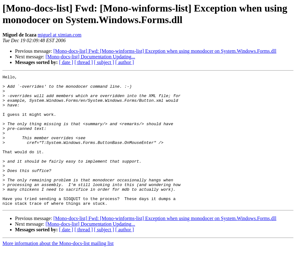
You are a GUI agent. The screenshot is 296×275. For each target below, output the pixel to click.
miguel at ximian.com (59, 34)
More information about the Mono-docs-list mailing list (58, 269)
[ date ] (66, 62)
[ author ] (124, 62)
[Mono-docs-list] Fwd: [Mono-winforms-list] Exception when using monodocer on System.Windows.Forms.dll (165, 51)
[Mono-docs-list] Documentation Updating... (90, 56)
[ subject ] (104, 62)
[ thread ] (83, 62)
